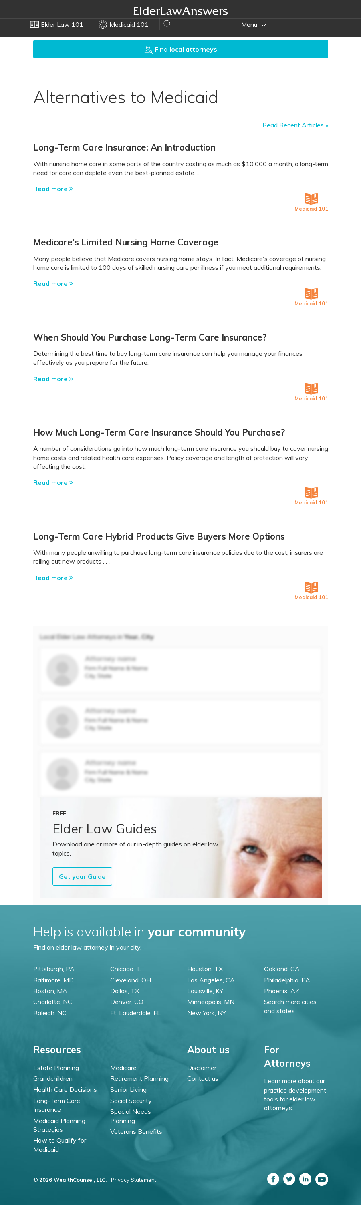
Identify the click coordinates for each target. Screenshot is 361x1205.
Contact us (202, 1078)
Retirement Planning (139, 1078)
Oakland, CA (282, 969)
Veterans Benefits (136, 1131)
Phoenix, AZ (281, 991)
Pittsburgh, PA (54, 969)
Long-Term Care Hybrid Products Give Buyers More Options (159, 536)
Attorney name (110, 658)
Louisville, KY (205, 991)
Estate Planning (56, 1068)
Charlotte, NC (52, 1002)
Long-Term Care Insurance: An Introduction (124, 147)
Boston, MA (50, 991)
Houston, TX (205, 969)
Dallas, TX (124, 991)
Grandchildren (53, 1078)
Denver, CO (126, 1002)
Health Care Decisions (65, 1089)
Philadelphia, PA (287, 980)
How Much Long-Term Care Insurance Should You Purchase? (159, 432)
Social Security (131, 1101)
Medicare (123, 1068)
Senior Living (128, 1089)
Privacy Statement (133, 1180)
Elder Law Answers (180, 10)
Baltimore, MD (53, 980)
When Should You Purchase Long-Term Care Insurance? (149, 337)
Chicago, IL (125, 969)
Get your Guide (82, 876)
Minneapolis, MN (210, 1002)
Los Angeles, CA (211, 980)
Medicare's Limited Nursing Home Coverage (125, 242)
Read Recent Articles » (295, 125)
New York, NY (206, 1013)
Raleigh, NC (50, 1013)
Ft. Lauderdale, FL (135, 1013)
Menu (253, 24)
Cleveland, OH (130, 980)
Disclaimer (201, 1068)
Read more (53, 189)
